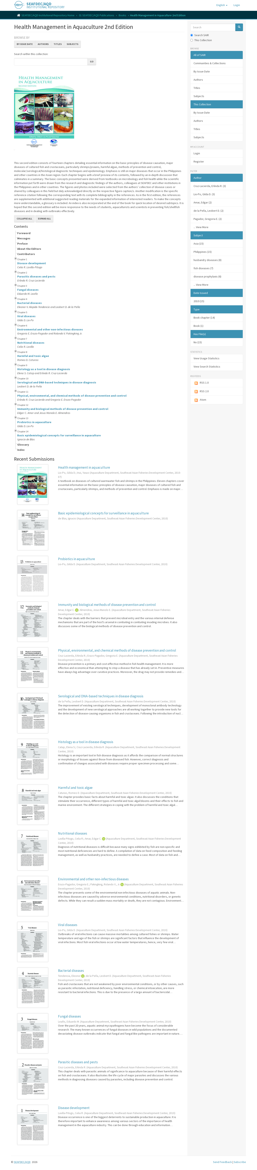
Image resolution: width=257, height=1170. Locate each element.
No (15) (198, 342)
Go (92, 61)
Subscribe (240, 1162)
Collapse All (24, 218)
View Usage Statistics (206, 358)
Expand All (44, 218)
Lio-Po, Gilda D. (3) (204, 194)
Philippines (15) (203, 252)
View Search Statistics (207, 366)
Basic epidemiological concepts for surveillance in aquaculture (59, 435)
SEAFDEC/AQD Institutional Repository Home (47, 15)
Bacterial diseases (29, 303)
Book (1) (198, 326)
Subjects (72, 44)
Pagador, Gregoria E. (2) (208, 219)
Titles (58, 44)
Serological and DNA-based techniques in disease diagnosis (56, 382)
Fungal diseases (28, 289)
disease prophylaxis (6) (207, 276)
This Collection (201, 40)
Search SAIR (199, 35)
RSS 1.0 (201, 383)
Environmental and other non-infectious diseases (50, 329)
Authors (43, 44)
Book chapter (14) (204, 317)
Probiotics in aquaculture (34, 422)
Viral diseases (26, 316)
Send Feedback (222, 1162)
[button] (221, 5)
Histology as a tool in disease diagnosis (43, 369)
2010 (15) (199, 301)
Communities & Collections (210, 63)
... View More (201, 227)
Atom (200, 400)
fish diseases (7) (203, 268)
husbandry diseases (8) (207, 260)
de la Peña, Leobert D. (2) (208, 210)
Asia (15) (199, 243)
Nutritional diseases (30, 342)
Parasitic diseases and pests (36, 276)
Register (199, 161)
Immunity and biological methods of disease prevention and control (62, 409)
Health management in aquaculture (84, 467)
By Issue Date (25, 44)
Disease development (31, 263)
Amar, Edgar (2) (203, 202)
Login (197, 153)
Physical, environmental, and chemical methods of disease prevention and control (71, 395)
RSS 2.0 (201, 391)
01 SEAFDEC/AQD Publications (96, 15)
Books (122, 15)
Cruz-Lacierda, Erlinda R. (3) (210, 186)
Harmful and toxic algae (33, 356)
